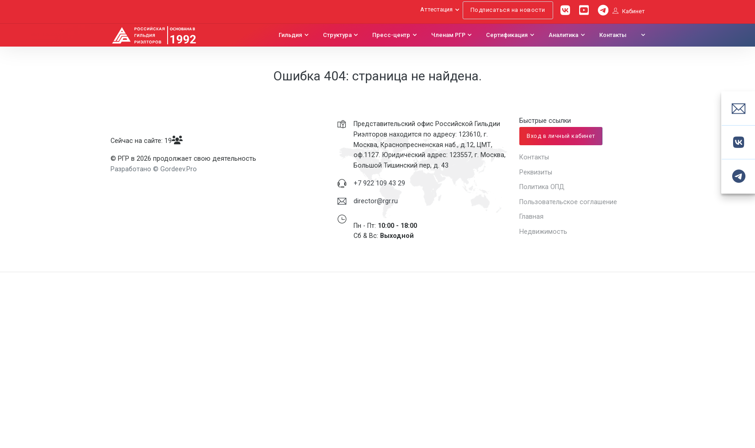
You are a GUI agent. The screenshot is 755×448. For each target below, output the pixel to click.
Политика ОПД (542, 186)
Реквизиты (535, 172)
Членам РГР (448, 35)
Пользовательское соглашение (568, 202)
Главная (531, 216)
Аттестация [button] (436, 9)
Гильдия (290, 35)
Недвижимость (543, 231)
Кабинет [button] (628, 11)
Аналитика (563, 35)
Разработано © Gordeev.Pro (154, 169)
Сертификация (507, 35)
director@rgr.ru (376, 201)
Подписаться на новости (507, 9)
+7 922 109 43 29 (379, 183)
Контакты (613, 35)
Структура (337, 35)
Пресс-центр (391, 35)
